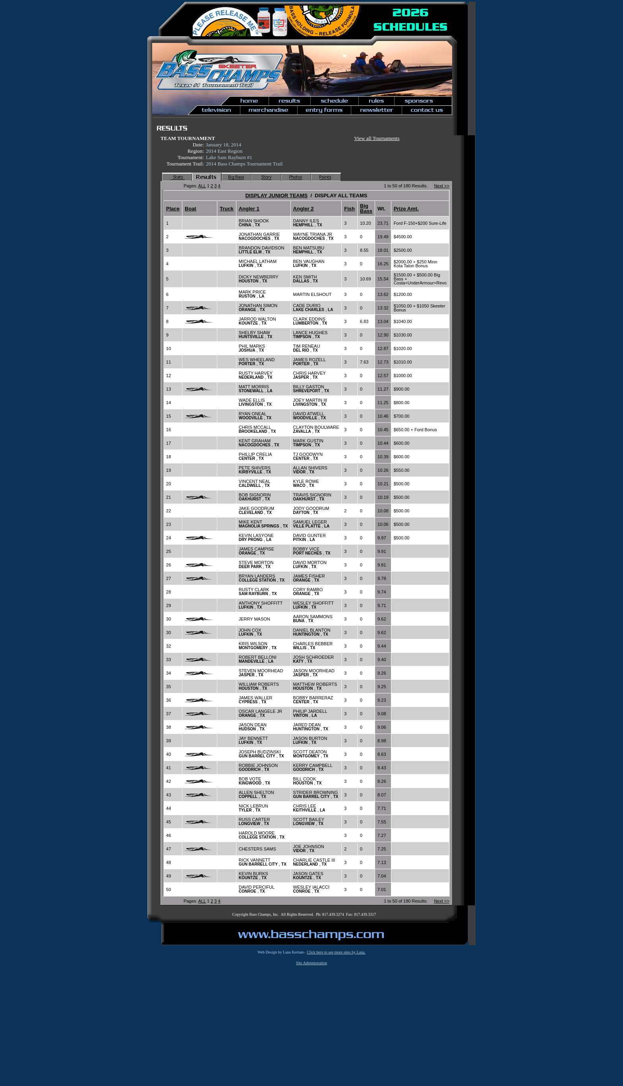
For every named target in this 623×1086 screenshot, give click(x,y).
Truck (227, 209)
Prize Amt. (406, 209)
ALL (202, 185)
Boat (190, 209)
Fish (349, 209)
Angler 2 (303, 209)
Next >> (441, 185)
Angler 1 (249, 209)
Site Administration (311, 963)
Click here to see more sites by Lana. (336, 952)
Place (173, 209)
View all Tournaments (376, 138)
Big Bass (366, 208)
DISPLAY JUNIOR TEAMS (276, 196)
